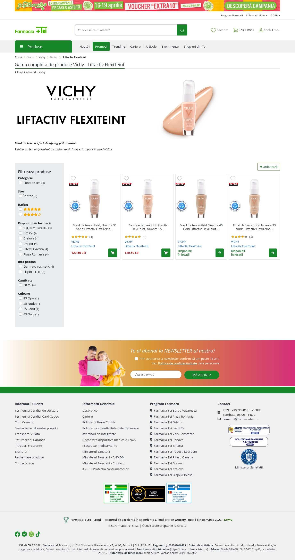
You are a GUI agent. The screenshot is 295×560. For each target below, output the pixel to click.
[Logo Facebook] (17, 534)
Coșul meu (243, 29)
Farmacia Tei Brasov (166, 463)
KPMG (228, 520)
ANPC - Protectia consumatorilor (105, 469)
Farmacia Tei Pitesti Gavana (171, 457)
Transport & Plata (27, 434)
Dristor (30, 244)
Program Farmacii (232, 15)
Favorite (219, 30)
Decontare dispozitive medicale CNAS (109, 440)
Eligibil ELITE (34, 272)
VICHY (75, 242)
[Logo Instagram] (31, 534)
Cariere (87, 416)
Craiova (31, 238)
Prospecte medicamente (99, 445)
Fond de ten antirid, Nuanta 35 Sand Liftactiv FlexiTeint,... (95, 227)
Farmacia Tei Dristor (166, 422)
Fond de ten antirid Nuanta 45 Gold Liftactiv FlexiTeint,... (201, 227)
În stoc (30, 196)
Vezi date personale (185, 363)
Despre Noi (90, 410)
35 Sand (31, 309)
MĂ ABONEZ (201, 375)
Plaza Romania (36, 254)
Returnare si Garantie (30, 440)
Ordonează (269, 167)
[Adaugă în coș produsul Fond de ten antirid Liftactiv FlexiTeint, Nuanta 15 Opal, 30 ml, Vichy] (165, 253)
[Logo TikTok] (38, 534)
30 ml (29, 285)
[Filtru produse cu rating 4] (20, 214)
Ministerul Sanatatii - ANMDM (103, 457)
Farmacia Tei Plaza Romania (172, 416)
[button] (220, 253)
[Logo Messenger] (24, 534)
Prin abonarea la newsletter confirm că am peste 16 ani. (179, 358)
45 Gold (31, 314)
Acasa (18, 57)
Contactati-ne (24, 463)
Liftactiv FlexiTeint (83, 246)
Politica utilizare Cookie (98, 422)
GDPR (274, 15)
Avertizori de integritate (99, 434)
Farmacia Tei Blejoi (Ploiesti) (172, 475)
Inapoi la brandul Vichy (30, 72)
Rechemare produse (29, 457)
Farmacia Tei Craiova (167, 469)
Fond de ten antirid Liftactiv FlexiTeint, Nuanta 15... (147, 227)
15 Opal (31, 298)
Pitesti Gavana (35, 249)
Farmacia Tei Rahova (166, 440)
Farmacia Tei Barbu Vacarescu (173, 410)
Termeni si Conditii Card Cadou (37, 416)
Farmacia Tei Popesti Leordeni (173, 451)
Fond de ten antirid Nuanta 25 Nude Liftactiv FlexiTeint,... (254, 227)
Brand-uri (21, 451)
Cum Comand (24, 422)
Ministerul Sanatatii (96, 451)
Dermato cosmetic (38, 266)
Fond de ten (34, 183)
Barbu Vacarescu (37, 228)
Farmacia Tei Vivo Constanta (172, 434)
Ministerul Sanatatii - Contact (103, 463)
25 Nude (31, 303)
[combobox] (126, 30)
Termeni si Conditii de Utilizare (36, 410)
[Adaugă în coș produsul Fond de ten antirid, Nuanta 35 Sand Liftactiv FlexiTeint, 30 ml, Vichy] (112, 253)
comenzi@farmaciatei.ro (240, 419)
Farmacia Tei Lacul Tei (167, 428)
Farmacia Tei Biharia (166, 445)
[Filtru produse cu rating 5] (20, 209)
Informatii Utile (255, 15)
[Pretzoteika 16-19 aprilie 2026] (147, 5)
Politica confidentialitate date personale (110, 428)
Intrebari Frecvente (28, 445)
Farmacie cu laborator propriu (36, 428)
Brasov (30, 233)
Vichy (42, 57)
